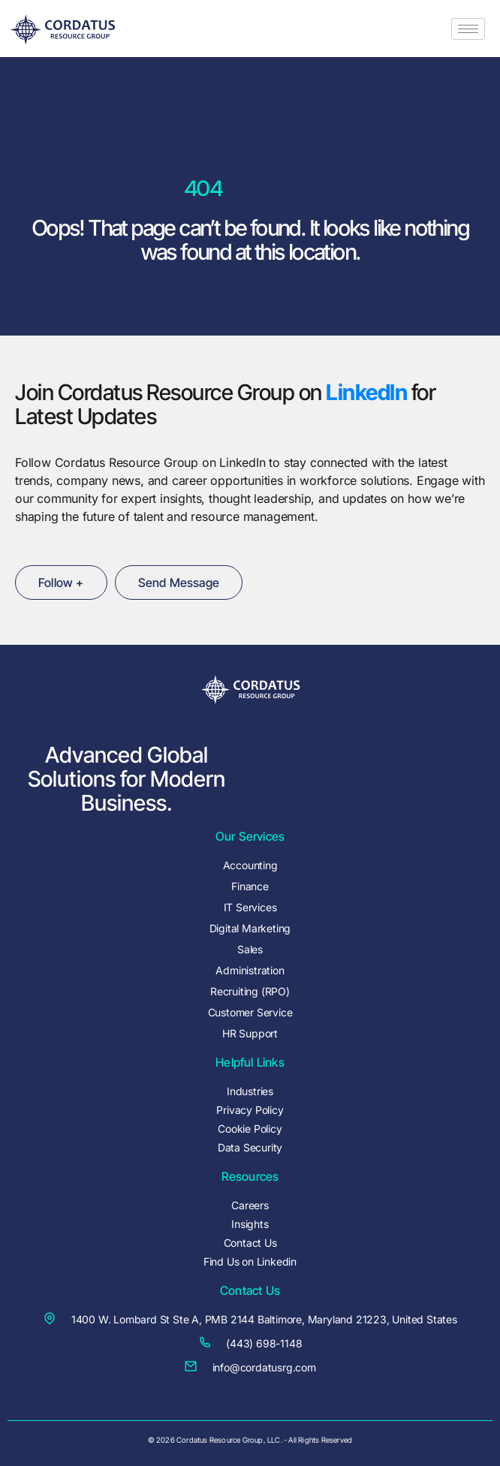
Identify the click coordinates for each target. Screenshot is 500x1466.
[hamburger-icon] (468, 29)
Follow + (61, 582)
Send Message (178, 582)
